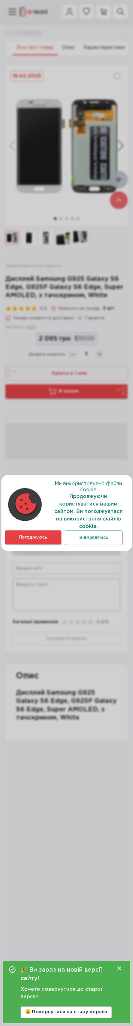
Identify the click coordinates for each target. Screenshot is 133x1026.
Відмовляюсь (93, 538)
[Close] (119, 968)
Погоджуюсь (33, 537)
